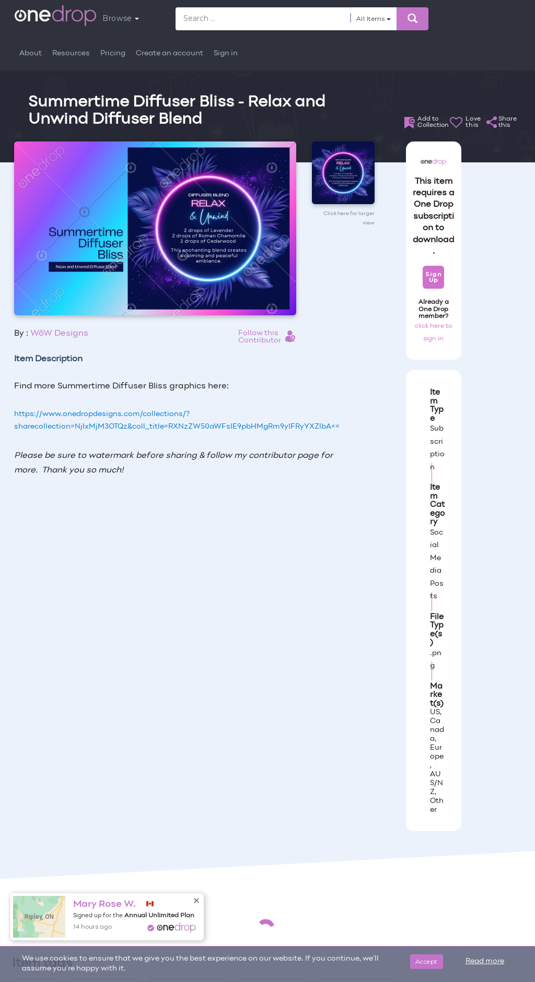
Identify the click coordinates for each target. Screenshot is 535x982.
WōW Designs (59, 333)
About (30, 53)
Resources (71, 53)
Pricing (112, 53)
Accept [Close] (426, 961)
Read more (485, 961)
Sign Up (433, 276)
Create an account (169, 53)
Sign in (226, 53)
